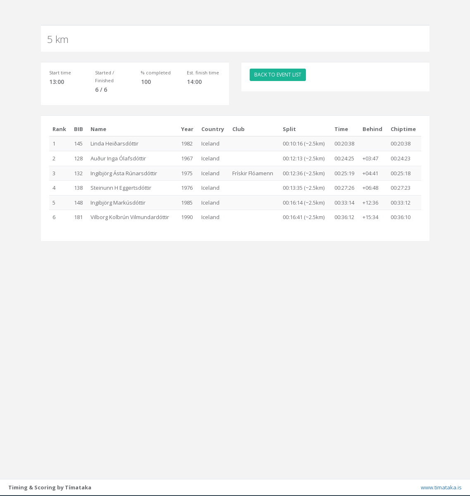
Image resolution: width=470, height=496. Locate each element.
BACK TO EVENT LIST (277, 74)
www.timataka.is (441, 487)
